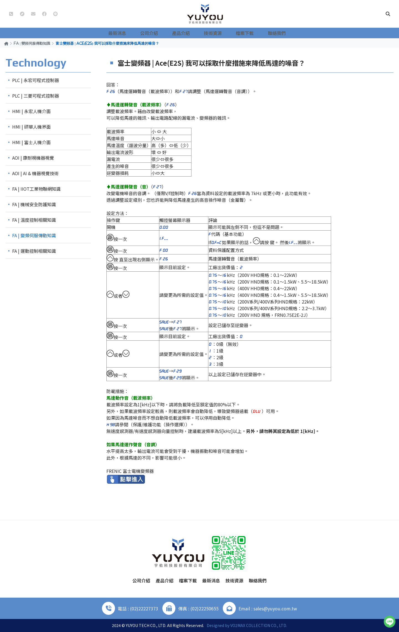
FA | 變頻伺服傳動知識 (32, 43)
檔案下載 (243, 33)
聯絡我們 (271, 33)
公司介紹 (156, 33)
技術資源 (214, 33)
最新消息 (127, 33)
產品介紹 (185, 33)
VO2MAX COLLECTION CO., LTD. (258, 625)
